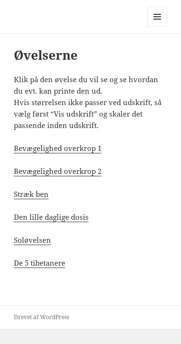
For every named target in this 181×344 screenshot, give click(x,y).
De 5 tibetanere (39, 263)
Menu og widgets (157, 26)
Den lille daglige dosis (51, 217)
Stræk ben (31, 194)
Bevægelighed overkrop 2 (57, 171)
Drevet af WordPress (41, 317)
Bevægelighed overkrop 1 (57, 148)
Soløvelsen (32, 240)
